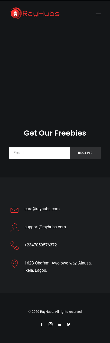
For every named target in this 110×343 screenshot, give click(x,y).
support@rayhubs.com (45, 226)
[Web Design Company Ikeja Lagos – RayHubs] (35, 13)
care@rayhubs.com (42, 208)
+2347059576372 (40, 245)
